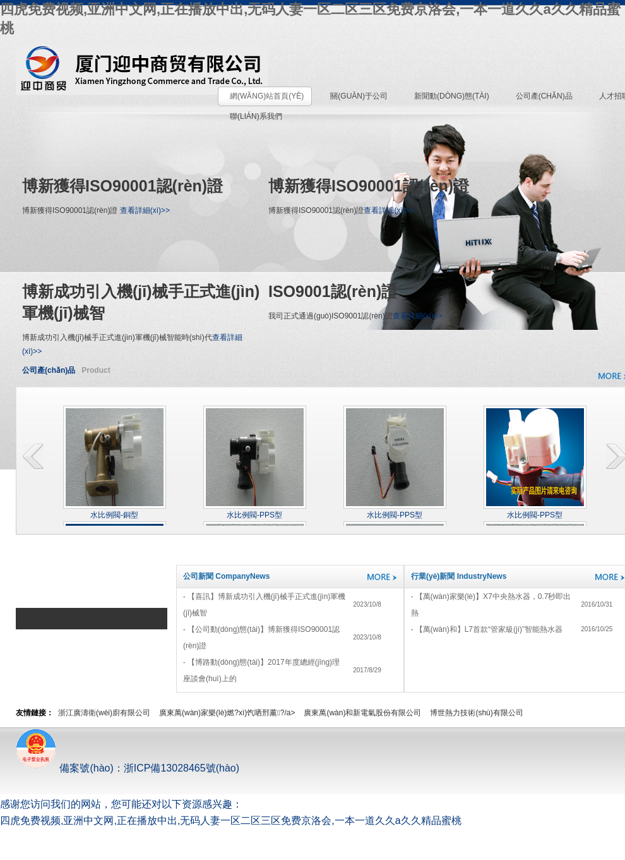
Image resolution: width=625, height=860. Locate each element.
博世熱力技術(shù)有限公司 (476, 712)
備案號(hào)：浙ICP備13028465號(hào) (127, 768)
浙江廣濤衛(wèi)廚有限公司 (104, 712)
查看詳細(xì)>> (145, 210)
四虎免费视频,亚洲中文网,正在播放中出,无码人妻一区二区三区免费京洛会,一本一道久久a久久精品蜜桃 (230, 820)
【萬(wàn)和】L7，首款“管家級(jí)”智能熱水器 (488, 629)
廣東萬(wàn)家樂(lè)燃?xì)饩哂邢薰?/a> (227, 712)
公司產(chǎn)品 (48, 370)
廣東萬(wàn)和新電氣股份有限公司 (362, 712)
